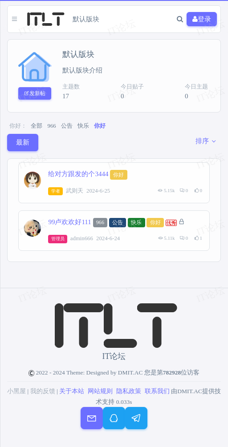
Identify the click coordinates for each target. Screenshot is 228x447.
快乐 (83, 126)
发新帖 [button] (34, 93)
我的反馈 (42, 391)
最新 (22, 142)
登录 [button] (201, 19)
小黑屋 (16, 391)
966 (52, 126)
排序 (202, 141)
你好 (100, 126)
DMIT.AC (130, 372)
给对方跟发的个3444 (78, 174)
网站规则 (100, 391)
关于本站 (71, 391)
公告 (67, 126)
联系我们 (157, 391)
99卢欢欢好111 (69, 222)
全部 (36, 126)
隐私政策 (128, 391)
